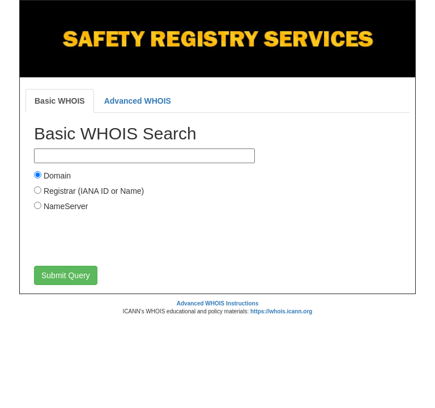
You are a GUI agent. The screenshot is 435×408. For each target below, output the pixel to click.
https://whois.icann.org (281, 311)
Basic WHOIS (60, 100)
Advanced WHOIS (137, 100)
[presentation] (120, 238)
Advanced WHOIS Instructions (217, 303)
